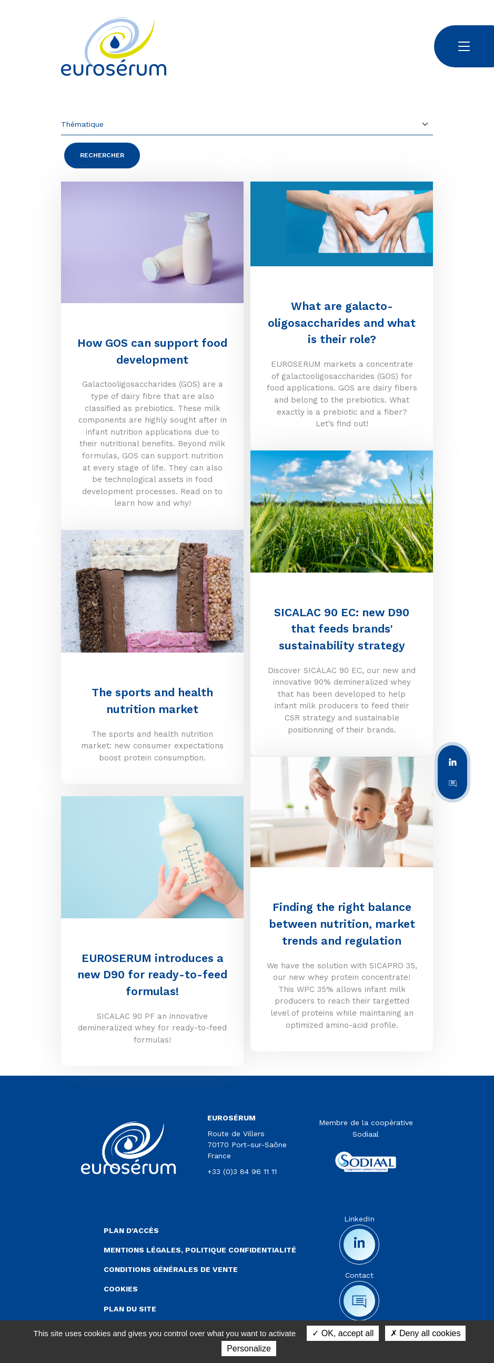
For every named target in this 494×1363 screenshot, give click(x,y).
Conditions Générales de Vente (171, 1269)
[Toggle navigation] (464, 46)
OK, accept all (343, 1333)
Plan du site (130, 1309)
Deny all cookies (425, 1333)
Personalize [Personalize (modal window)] (249, 1348)
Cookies (121, 1289)
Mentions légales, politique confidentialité (200, 1250)
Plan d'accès (131, 1230)
